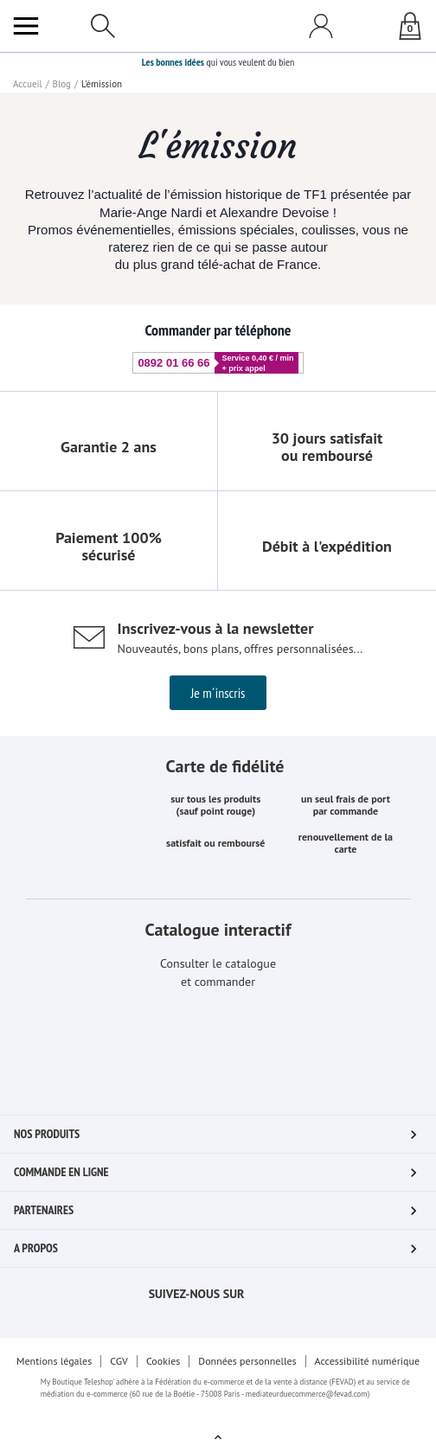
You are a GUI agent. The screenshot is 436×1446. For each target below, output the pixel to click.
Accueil (27, 84)
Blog (60, 84)
